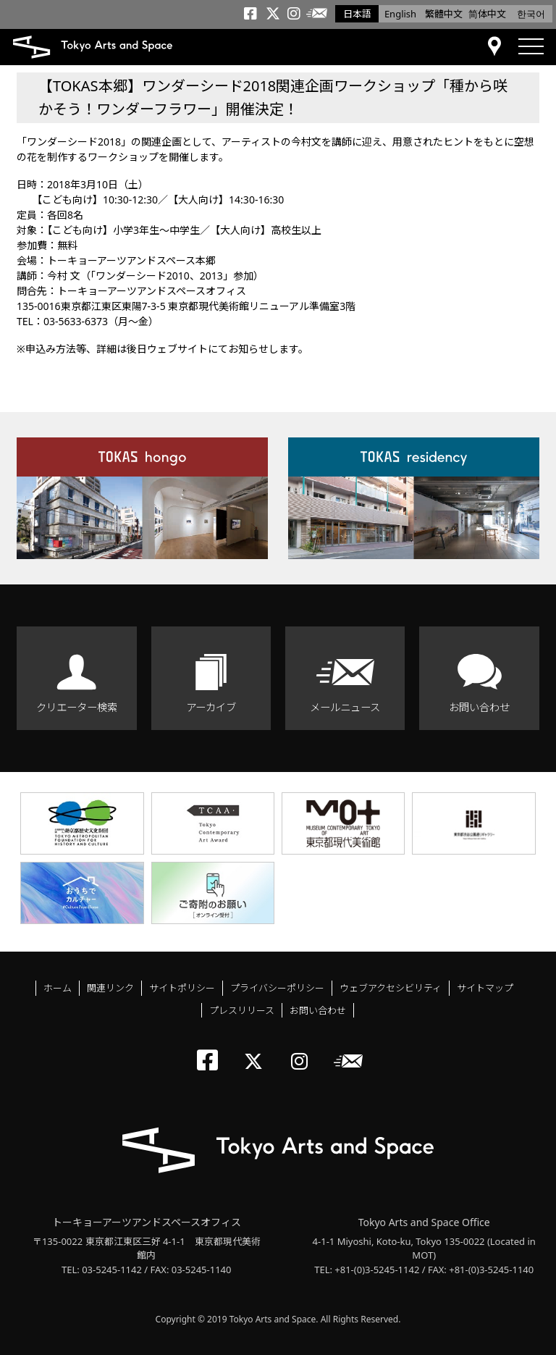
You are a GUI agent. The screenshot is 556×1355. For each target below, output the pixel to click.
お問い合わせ (479, 707)
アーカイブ (211, 707)
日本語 (357, 13)
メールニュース (345, 707)
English (400, 13)
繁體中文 (444, 13)
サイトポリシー (182, 987)
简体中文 (487, 13)
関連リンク (110, 987)
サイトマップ (485, 987)
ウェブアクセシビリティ (391, 987)
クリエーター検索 (76, 707)
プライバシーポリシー (277, 987)
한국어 (531, 13)
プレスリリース (241, 1010)
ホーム (57, 987)
